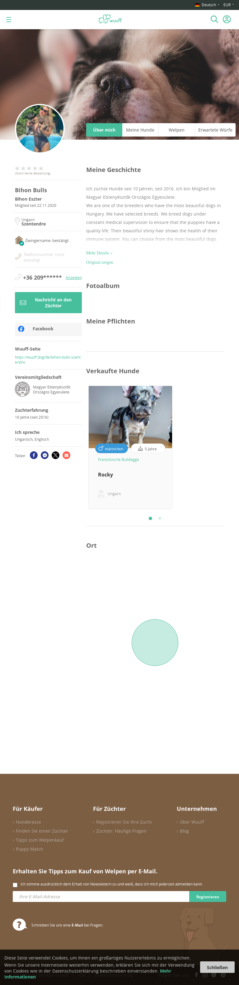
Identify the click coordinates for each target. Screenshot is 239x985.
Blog (184, 831)
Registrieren (207, 896)
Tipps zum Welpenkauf (40, 840)
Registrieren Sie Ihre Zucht (124, 822)
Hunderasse (28, 822)
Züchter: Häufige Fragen (121, 831)
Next (229, 447)
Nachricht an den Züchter (46, 303)
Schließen (217, 967)
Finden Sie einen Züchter (42, 831)
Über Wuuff (192, 822)
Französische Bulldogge (118, 459)
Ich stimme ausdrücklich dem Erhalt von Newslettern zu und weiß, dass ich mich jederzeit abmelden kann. (112, 883)
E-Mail (77, 925)
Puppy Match (29, 849)
